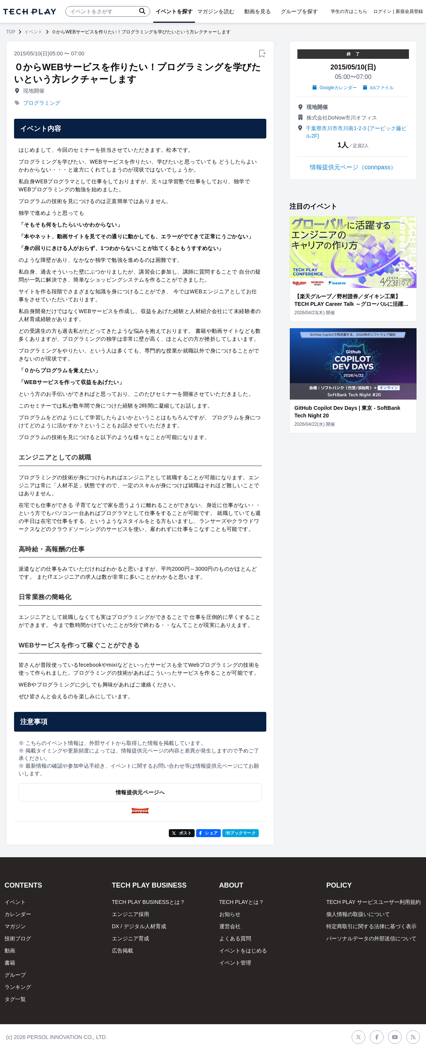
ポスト (182, 833)
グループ (15, 975)
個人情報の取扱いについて (358, 914)
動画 (10, 951)
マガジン (15, 926)
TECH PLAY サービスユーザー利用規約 (373, 902)
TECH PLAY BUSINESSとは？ (148, 902)
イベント (33, 32)
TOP (10, 32)
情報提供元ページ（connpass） (353, 167)
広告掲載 (122, 951)
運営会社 (230, 926)
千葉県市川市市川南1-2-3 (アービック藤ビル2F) (356, 132)
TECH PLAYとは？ (241, 902)
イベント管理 (235, 963)
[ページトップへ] (29, 11)
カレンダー (18, 914)
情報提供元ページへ (140, 792)
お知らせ (230, 914)
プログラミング (41, 103)
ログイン (382, 11)
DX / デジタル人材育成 (139, 926)
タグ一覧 (15, 999)
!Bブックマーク (240, 833)
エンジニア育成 (130, 938)
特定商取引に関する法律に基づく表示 (371, 926)
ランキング (18, 987)
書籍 (10, 963)
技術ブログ (18, 938)
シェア (208, 833)
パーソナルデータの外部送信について (371, 938)
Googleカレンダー (335, 87)
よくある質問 (235, 938)
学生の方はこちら (349, 11)
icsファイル (378, 87)
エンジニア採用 (130, 914)
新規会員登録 (409, 11)
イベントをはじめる (243, 951)
